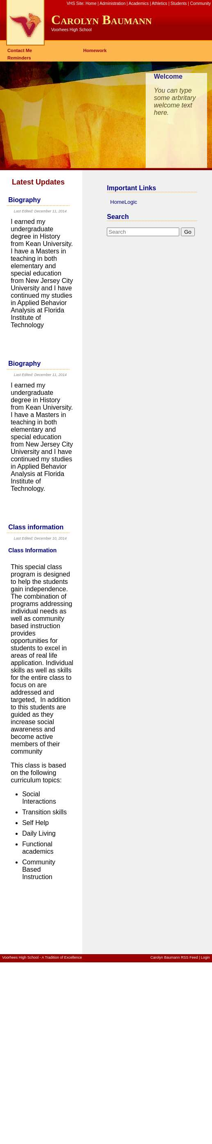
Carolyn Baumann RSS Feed (174, 957)
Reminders (19, 57)
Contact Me (19, 50)
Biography (24, 199)
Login (205, 957)
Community (200, 3)
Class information (35, 527)
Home (91, 3)
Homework (94, 50)
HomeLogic (123, 202)
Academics (139, 3)
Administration (112, 3)
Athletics (159, 3)
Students (179, 3)
